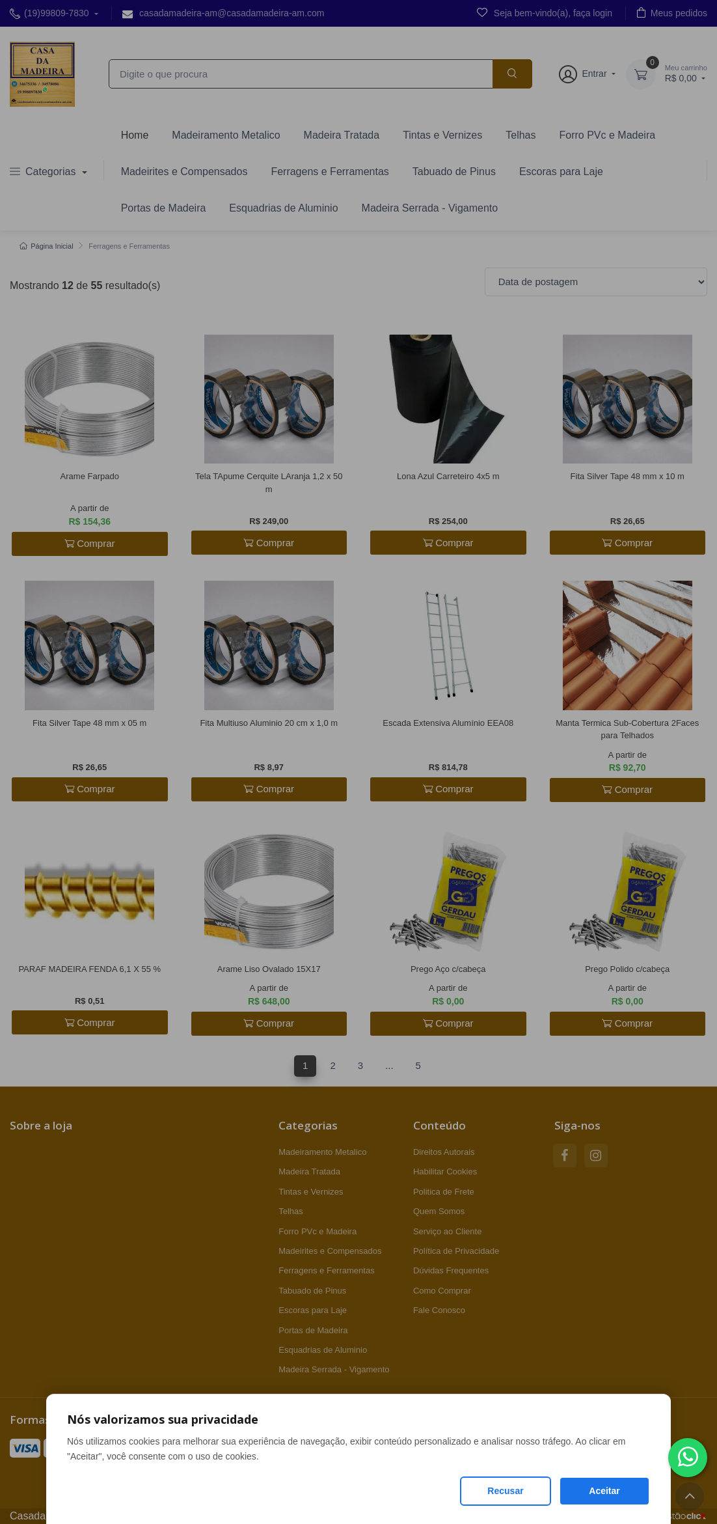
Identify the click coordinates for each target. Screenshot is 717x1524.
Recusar (505, 1491)
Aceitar (604, 1491)
